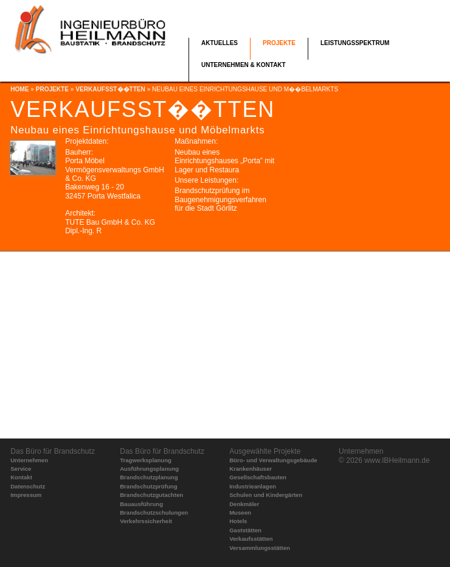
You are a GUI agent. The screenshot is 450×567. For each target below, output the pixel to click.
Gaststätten (245, 530)
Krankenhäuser (250, 468)
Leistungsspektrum (354, 43)
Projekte (279, 43)
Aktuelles (219, 43)
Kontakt (21, 477)
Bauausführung (141, 504)
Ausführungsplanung (149, 468)
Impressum (25, 494)
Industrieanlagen (252, 486)
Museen (240, 512)
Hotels (238, 521)
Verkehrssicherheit (146, 521)
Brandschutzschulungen (154, 512)
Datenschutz (27, 486)
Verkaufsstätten (250, 538)
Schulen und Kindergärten (265, 494)
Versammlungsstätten (259, 547)
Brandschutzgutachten (151, 494)
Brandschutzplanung (149, 477)
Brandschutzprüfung (148, 486)
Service (20, 468)
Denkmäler (244, 504)
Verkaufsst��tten (110, 89)
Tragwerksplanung (145, 460)
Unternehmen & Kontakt (243, 65)
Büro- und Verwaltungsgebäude (273, 460)
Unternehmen (29, 460)
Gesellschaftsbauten (257, 477)
